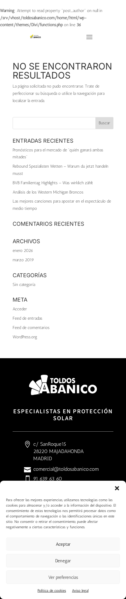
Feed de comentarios (31, 327)
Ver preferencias (63, 577)
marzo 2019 (23, 259)
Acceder (20, 309)
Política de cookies (52, 590)
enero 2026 (23, 250)
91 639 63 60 (47, 479)
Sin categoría (24, 284)
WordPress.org (25, 337)
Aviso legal (80, 590)
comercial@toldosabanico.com (66, 469)
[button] (117, 488)
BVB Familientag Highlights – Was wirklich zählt (53, 182)
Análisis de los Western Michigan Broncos (48, 192)
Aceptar (63, 544)
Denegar (63, 560)
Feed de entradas (27, 318)
